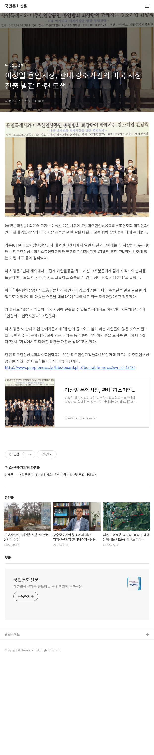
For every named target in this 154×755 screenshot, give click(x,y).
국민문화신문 (16, 6)
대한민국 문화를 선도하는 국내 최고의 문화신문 (47, 680)
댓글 (8, 651)
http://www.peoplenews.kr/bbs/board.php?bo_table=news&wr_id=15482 (70, 461)
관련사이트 (12, 728)
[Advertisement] (77, 169)
